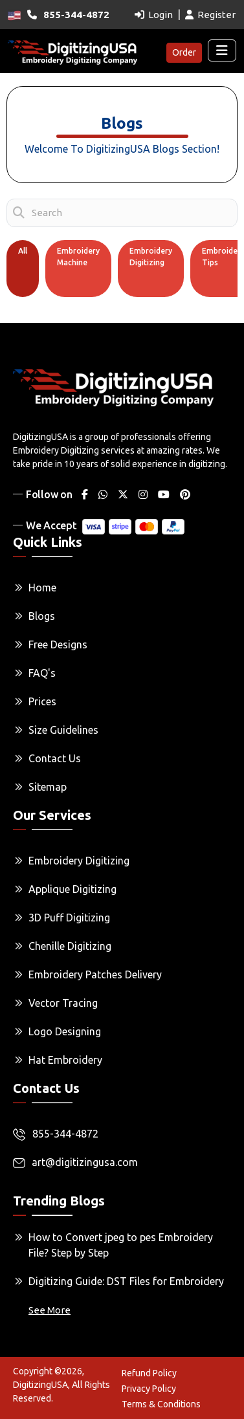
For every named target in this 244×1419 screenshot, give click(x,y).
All (22, 251)
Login (154, 14)
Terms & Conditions (161, 1404)
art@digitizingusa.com (75, 1162)
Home (42, 587)
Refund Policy (149, 1373)
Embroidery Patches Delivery (95, 974)
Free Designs (57, 644)
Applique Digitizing (72, 889)
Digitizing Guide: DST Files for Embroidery (126, 1281)
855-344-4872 (55, 1134)
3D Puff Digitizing (69, 917)
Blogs (41, 616)
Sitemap (47, 787)
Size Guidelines (63, 730)
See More (49, 1309)
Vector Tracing (63, 1003)
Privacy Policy (149, 1388)
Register (210, 14)
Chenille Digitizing (69, 946)
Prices (42, 701)
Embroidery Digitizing (150, 257)
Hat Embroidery (65, 1060)
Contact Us (54, 758)
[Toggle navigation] (222, 50)
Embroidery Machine (78, 257)
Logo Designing (64, 1031)
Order (184, 52)
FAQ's (42, 673)
